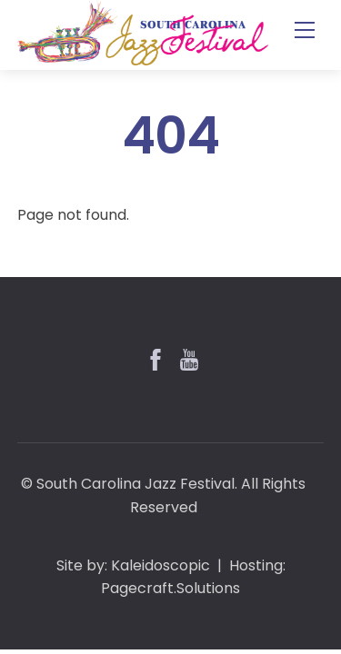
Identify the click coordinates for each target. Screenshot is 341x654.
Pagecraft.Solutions (170, 588)
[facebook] (153, 358)
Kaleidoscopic (160, 565)
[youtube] (187, 358)
